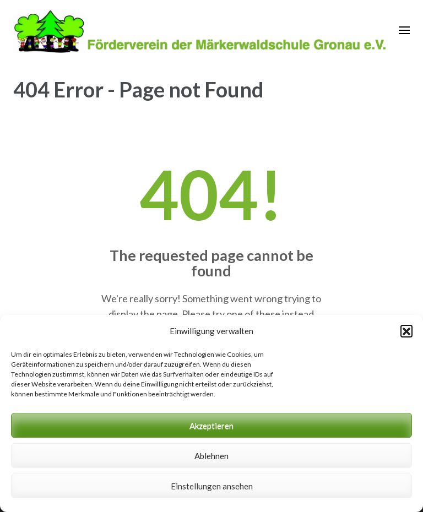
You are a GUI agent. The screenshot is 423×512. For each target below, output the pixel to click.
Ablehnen (211, 456)
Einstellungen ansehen (212, 486)
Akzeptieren (211, 426)
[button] (406, 330)
